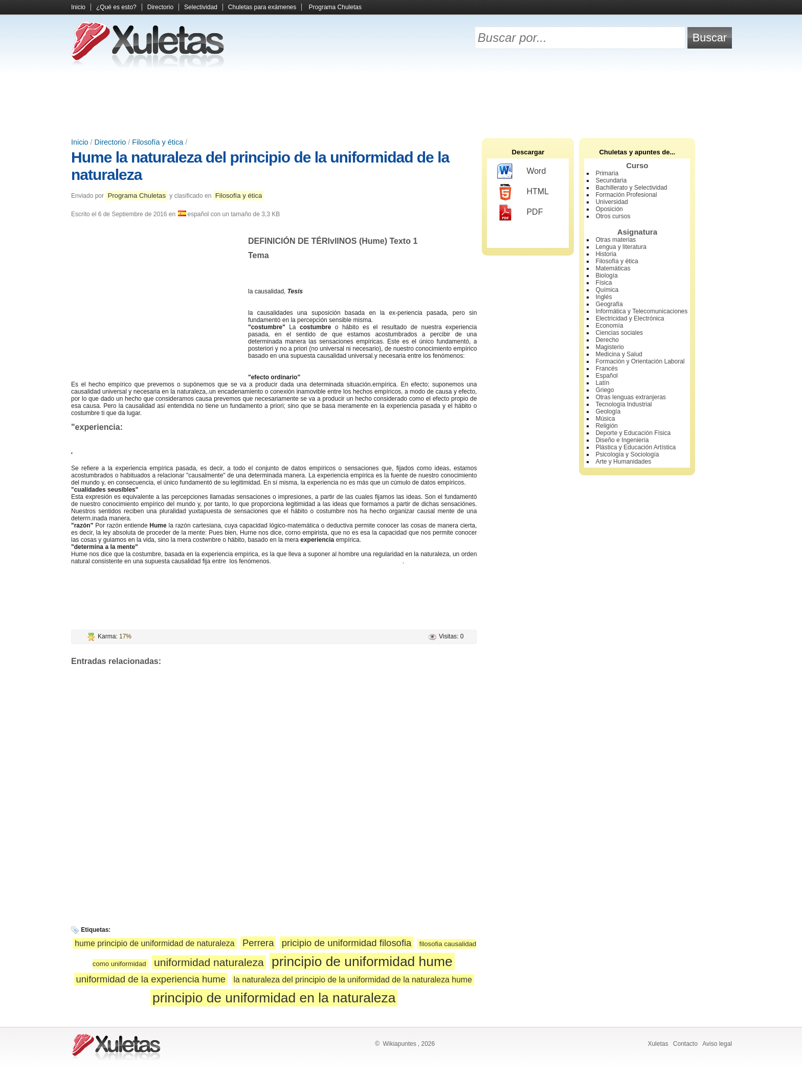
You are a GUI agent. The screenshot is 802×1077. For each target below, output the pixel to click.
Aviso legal (717, 1043)
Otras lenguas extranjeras (630, 397)
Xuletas (658, 1043)
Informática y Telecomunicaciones (641, 311)
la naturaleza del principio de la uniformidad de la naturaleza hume (353, 979)
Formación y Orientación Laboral (639, 361)
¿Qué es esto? (116, 7)
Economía (609, 325)
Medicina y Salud (618, 354)
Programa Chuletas (335, 7)
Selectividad (200, 7)
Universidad (611, 201)
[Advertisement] (401, 102)
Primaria (606, 173)
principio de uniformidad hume (362, 961)
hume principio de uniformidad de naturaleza (154, 943)
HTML (523, 192)
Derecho (606, 339)
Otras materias (615, 239)
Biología (606, 275)
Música (605, 418)
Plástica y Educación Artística (635, 447)
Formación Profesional (626, 194)
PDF (520, 212)
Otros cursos (612, 216)
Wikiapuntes (399, 1043)
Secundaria (611, 180)
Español (606, 375)
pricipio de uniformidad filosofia (347, 942)
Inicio (78, 7)
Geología (607, 411)
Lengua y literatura (620, 246)
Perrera (258, 942)
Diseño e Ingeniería (622, 440)
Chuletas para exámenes (262, 7)
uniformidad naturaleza (209, 962)
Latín (602, 382)
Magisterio (609, 347)
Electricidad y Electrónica (629, 318)
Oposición (608, 209)
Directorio (160, 7)
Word (521, 172)
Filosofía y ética (157, 142)
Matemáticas (612, 268)
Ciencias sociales (619, 332)
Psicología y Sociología (627, 454)
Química (606, 289)
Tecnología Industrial (623, 404)
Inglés (603, 297)
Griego (604, 390)
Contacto (685, 1043)
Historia (605, 254)
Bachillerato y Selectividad (631, 187)
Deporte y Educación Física (633, 433)
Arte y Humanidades (623, 461)
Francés (606, 368)
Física (603, 282)
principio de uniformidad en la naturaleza (273, 997)
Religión (606, 425)
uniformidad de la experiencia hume (151, 979)
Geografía (608, 304)
